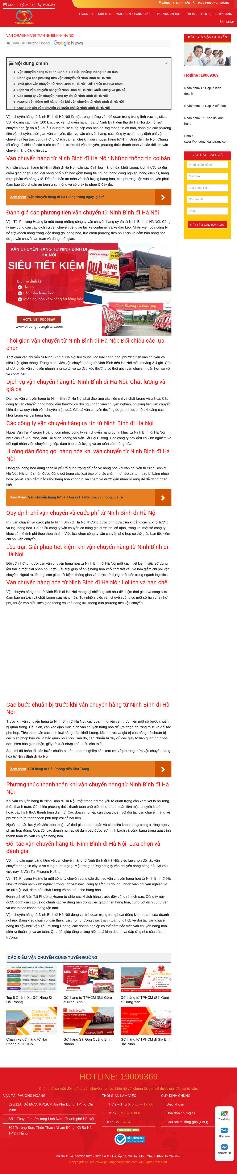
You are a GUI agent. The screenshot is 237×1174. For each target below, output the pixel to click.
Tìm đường (224, 1115)
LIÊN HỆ (206, 14)
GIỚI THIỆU (105, 14)
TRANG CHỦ (87, 14)
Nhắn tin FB (224, 1149)
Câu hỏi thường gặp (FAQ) (187, 1122)
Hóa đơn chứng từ (180, 1113)
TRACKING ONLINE (169, 14)
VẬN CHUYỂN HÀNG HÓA (133, 14)
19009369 (209, 75)
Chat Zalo (224, 1132)
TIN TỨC (191, 14)
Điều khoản (175, 1104)
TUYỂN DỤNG (223, 14)
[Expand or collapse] (166, 63)
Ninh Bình (46, 915)
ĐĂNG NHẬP (226, 22)
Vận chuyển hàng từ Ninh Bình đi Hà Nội (38, 117)
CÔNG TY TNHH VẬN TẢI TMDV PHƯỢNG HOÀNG (195, 2)
